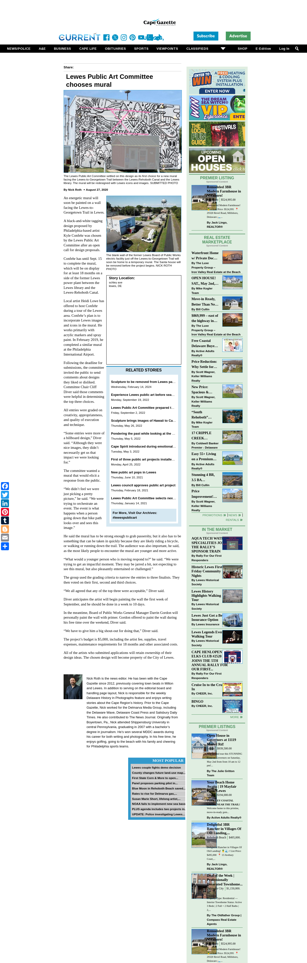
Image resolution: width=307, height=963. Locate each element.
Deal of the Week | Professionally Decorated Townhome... (225, 879)
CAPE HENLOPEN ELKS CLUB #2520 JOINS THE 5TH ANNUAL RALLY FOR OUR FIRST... (210, 660)
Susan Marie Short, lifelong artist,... (156, 798)
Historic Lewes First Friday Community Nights (207, 571)
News (233, 515)
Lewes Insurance (207, 624)
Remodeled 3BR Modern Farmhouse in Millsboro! (224, 191)
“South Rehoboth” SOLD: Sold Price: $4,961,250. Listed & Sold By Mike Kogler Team (205, 415)
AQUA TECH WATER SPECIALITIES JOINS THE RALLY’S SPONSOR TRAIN (210, 544)
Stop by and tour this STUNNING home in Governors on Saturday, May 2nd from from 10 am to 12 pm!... (224, 759)
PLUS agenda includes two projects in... (159, 809)
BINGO (197, 701)
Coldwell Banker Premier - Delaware (205, 445)
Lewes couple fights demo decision (156, 767)
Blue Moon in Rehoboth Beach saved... (159, 788)
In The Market (217, 529)
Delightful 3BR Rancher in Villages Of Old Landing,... (224, 829)
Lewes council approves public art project (143, 485)
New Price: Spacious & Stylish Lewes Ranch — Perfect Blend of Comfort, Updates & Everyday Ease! (205, 390)
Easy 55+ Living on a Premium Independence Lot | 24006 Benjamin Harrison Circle (205, 457)
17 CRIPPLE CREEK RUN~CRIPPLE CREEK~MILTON (205, 436)
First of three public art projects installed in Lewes (149, 459)
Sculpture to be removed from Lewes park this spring (152, 382)
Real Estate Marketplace (217, 239)
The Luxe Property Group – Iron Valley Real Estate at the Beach (216, 267)
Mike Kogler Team (202, 290)
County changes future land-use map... (159, 772)
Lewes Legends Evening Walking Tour (210, 634)
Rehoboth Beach (216, 837)
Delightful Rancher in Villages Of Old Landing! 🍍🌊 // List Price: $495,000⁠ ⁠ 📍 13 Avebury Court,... (224, 853)
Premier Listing (217, 178)
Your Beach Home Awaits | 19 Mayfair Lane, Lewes (221, 786)
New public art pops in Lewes (133, 472)
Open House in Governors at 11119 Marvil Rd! (221, 740)
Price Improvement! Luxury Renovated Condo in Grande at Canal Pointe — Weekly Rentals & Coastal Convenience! (205, 494)
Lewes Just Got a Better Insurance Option (210, 617)
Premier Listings (217, 727)
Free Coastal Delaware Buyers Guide (204, 344)
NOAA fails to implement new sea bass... (160, 803)
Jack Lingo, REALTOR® (217, 225)
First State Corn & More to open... (155, 778)
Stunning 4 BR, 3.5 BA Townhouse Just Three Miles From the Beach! (205, 478)
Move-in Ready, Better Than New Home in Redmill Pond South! (204, 302)
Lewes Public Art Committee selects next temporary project (156, 498)
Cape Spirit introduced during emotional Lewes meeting (154, 446)
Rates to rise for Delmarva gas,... (154, 793)
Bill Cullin (202, 309)
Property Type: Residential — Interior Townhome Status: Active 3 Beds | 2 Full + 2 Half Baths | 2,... (224, 904)
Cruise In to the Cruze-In (209, 687)
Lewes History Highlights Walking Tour (206, 595)
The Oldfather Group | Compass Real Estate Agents (224, 919)
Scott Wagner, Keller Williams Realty (203, 376)
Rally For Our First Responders (207, 558)
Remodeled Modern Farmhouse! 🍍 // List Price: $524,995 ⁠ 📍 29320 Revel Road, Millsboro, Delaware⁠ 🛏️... (223, 211)
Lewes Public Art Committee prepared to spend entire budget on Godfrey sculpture (174, 408)
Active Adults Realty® (203, 353)
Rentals (232, 519)
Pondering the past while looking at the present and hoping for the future (167, 433)
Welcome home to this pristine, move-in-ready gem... (223, 806)
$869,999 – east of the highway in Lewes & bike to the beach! (205, 319)
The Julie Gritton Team (220, 773)
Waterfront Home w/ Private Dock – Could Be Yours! (205, 256)
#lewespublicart (125, 517)
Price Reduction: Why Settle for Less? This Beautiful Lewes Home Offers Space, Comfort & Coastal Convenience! (205, 365)
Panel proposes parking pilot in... (155, 783)
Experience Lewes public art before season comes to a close (157, 395)
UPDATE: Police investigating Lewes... (158, 814)
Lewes (211, 748)
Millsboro (212, 199)
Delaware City (215, 888)
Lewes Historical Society (205, 582)
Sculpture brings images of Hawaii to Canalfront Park (152, 420)
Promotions (212, 515)
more (234, 717)
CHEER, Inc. (204, 693)
